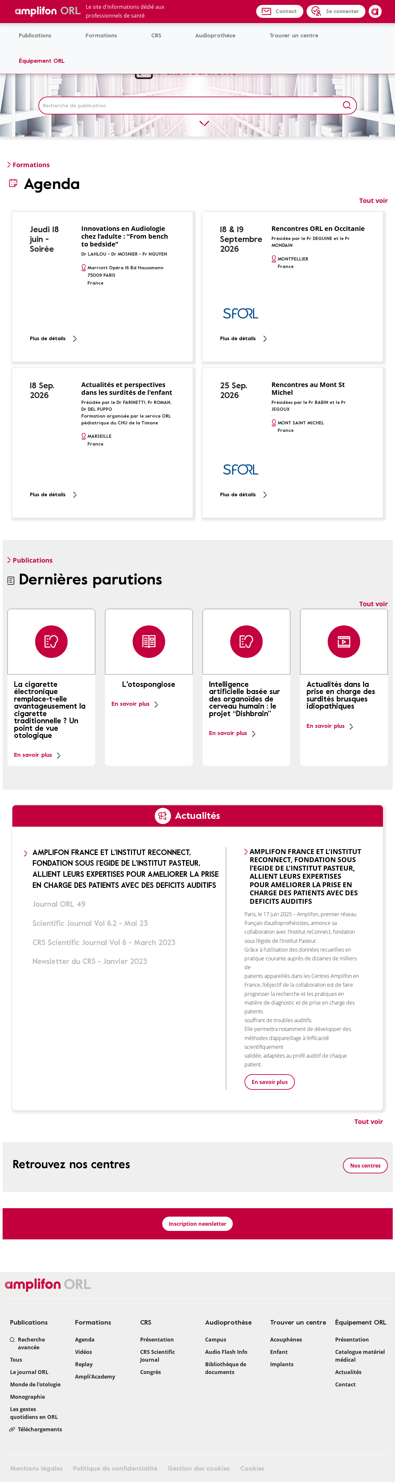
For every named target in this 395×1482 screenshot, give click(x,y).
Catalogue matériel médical (360, 1355)
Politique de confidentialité (115, 1468)
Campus (215, 1339)
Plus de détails (48, 338)
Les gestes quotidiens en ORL (34, 1413)
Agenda (85, 1339)
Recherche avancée (31, 1343)
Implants (282, 1364)
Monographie (27, 1396)
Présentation (157, 1339)
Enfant (279, 1351)
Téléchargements (40, 1429)
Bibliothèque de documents (225, 1368)
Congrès (150, 1372)
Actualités (348, 1372)
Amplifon (375, 11)
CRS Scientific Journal (157, 1355)
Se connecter (342, 11)
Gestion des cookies (199, 1468)
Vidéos (83, 1351)
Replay (84, 1364)
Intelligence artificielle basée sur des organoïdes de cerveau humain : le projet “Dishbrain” (244, 699)
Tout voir (373, 200)
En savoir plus (33, 755)
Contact (286, 11)
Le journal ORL (29, 1372)
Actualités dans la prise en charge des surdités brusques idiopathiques (341, 695)
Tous (16, 1359)
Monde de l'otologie (35, 1384)
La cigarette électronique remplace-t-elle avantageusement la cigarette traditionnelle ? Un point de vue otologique (50, 710)
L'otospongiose (148, 684)
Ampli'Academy (95, 1376)
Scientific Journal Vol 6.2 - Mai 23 (90, 923)
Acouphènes (286, 1339)
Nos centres (365, 1165)
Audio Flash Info (226, 1351)
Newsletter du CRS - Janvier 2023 (90, 961)
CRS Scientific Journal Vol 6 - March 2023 (104, 943)
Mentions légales (36, 1468)
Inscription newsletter (197, 1223)
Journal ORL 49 (59, 904)
